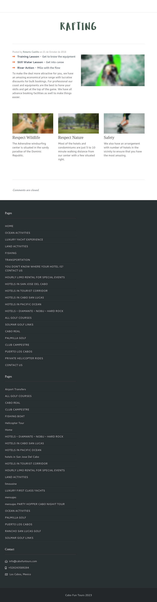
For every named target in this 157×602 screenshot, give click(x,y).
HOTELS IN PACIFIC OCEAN (23, 304)
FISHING (11, 253)
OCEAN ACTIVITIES (17, 233)
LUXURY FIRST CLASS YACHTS (25, 490)
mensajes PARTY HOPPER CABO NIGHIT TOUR (35, 504)
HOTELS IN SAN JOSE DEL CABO (26, 284)
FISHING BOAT (15, 416)
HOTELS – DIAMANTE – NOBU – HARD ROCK (34, 311)
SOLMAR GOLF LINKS (19, 324)
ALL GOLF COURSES (18, 318)
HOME (9, 226)
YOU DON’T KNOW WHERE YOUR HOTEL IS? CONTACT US (34, 268)
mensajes (10, 497)
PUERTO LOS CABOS (18, 351)
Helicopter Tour (14, 423)
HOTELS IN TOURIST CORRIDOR (26, 291)
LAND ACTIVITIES (16, 246)
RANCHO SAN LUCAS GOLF (23, 531)
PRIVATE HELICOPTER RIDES (24, 358)
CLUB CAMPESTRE (17, 345)
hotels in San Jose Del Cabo (22, 457)
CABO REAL (12, 331)
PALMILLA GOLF (15, 338)
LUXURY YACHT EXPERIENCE (24, 239)
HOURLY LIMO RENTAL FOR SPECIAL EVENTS (35, 277)
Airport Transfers (15, 389)
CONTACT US (13, 365)
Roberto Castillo (31, 51)
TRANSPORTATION (17, 260)
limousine (11, 484)
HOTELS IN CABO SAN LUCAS (24, 297)
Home (8, 430)
